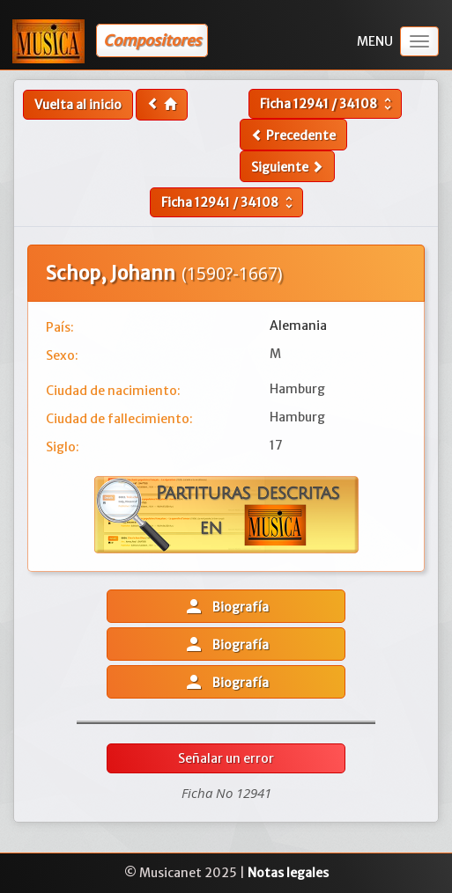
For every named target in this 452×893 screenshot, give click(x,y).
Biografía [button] (226, 606)
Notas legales (288, 873)
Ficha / (328, 104)
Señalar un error (226, 758)
